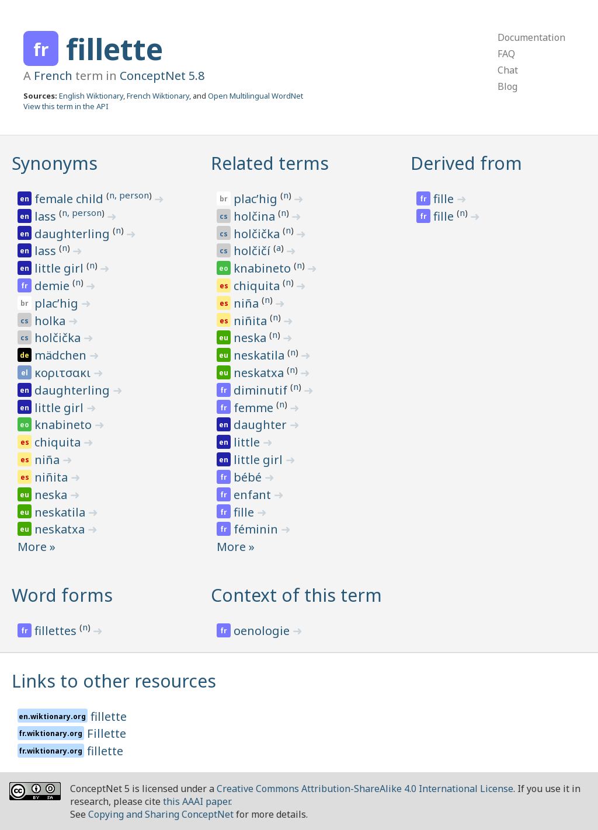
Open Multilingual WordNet (255, 95)
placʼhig (57, 303)
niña (48, 460)
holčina (256, 216)
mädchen (61, 355)
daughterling (73, 234)
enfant (254, 495)
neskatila (61, 512)
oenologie (263, 631)
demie (53, 286)
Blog (507, 86)
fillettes (56, 631)
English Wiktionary (91, 95)
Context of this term (296, 595)
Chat (508, 70)
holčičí (253, 251)
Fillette (106, 733)
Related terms (270, 163)
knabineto (64, 425)
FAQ (506, 53)
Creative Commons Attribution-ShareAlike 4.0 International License (365, 788)
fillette (114, 49)
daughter (262, 425)
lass (46, 216)
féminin (257, 529)
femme (255, 408)
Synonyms (55, 163)
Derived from (466, 163)
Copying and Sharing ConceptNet (161, 814)
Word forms (62, 595)
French (53, 75)
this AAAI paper (196, 801)
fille (245, 512)
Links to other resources (114, 681)
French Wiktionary (158, 95)
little (248, 442)
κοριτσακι (63, 373)
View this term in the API (66, 106)
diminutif (262, 390)
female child (70, 199)
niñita (52, 477)
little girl (60, 268)
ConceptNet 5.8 (162, 75)
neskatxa (61, 529)
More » (36, 547)
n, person (129, 195)
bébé (249, 477)
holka (51, 321)
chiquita (59, 442)
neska (52, 495)
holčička (59, 338)
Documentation (531, 37)
